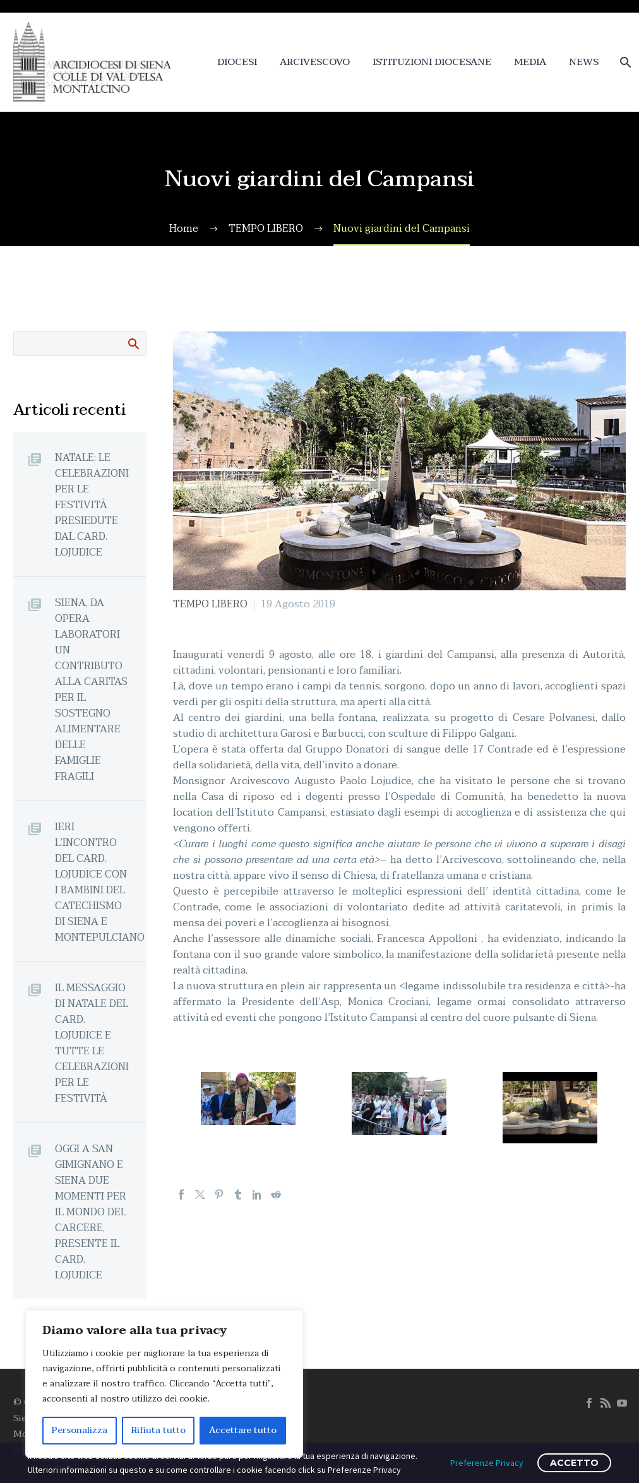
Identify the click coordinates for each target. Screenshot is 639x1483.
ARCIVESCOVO (315, 62)
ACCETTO (574, 1462)
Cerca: (132, 343)
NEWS (584, 62)
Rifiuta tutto (158, 1430)
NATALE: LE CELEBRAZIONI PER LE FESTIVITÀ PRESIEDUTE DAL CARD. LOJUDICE (92, 505)
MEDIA (530, 62)
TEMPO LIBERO (210, 604)
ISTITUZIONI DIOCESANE (432, 62)
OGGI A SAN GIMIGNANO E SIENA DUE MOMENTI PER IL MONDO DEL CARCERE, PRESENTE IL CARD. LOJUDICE (90, 1211)
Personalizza (79, 1430)
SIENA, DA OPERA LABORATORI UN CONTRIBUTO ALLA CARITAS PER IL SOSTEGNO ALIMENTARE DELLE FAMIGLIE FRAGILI (91, 689)
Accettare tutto (243, 1430)
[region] (164, 1384)
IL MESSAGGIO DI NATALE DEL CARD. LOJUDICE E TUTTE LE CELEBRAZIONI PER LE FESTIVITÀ (92, 1043)
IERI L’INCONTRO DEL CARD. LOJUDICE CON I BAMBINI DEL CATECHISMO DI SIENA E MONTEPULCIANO (100, 882)
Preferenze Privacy (486, 1462)
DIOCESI (237, 62)
